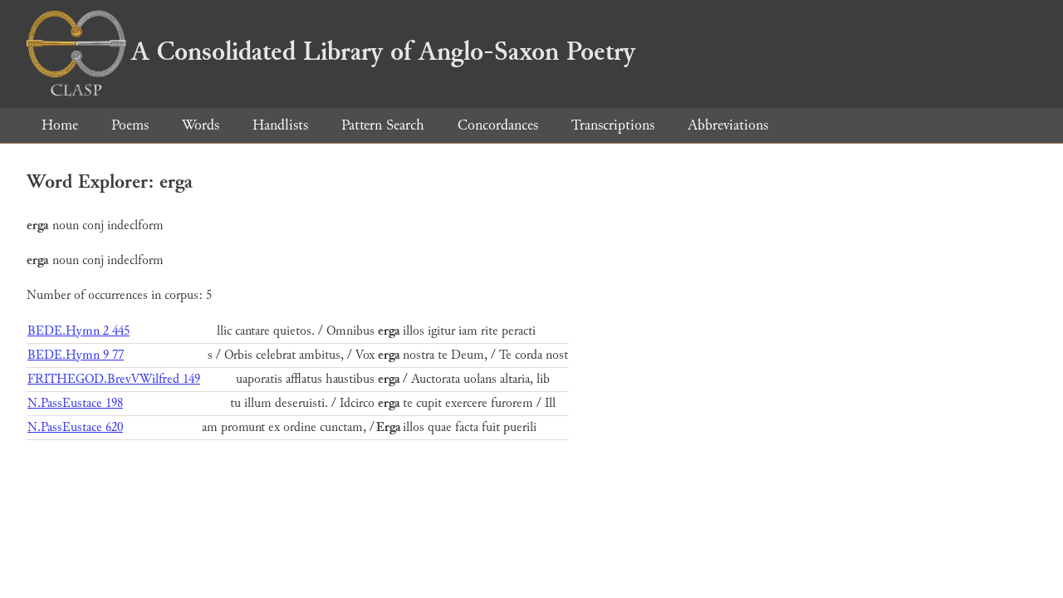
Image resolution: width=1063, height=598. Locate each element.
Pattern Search (382, 125)
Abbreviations (728, 125)
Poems (130, 125)
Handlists (280, 125)
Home (60, 125)
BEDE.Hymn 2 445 (78, 331)
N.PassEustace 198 (75, 403)
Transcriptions (612, 125)
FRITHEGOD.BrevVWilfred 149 (113, 379)
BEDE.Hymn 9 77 (75, 355)
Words (200, 125)
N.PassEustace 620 (75, 427)
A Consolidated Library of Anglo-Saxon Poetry (331, 51)
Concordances (498, 125)
